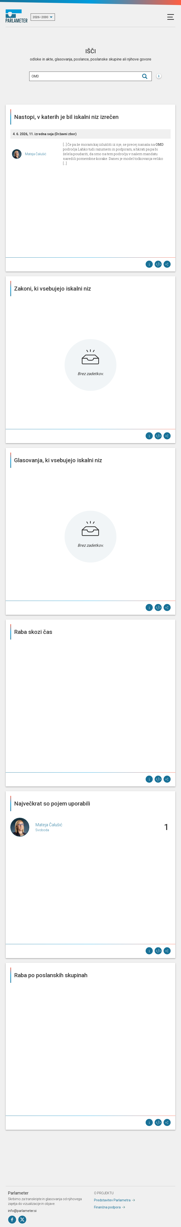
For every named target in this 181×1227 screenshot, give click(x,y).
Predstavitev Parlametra (112, 1200)
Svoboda (42, 830)
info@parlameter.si (22, 1211)
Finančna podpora (107, 1207)
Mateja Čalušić (35, 154)
